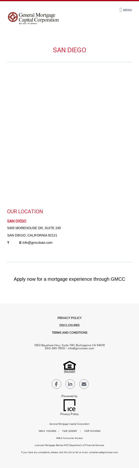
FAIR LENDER (69, 431)
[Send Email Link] (84, 385)
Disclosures (69, 325)
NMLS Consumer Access (69, 438)
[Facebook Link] (56, 385)
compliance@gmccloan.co (102, 452)
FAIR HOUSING (92, 431)
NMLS (42, 431)
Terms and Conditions (69, 332)
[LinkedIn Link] (70, 385)
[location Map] (69, 135)
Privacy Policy (69, 318)
